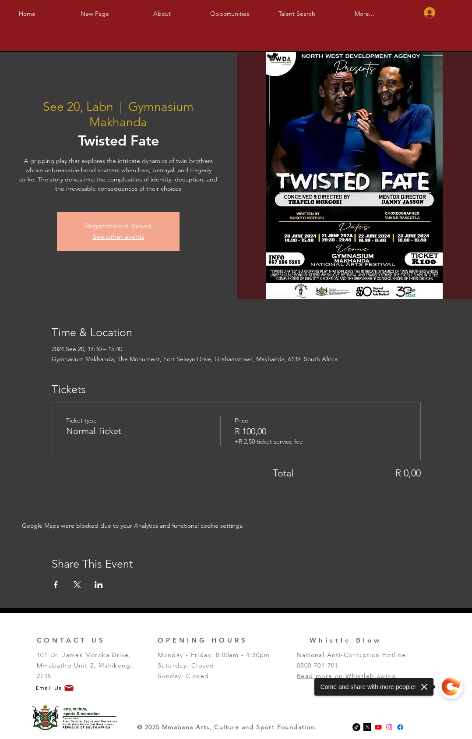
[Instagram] (389, 727)
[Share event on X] (77, 584)
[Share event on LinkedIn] (99, 584)
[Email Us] (55, 688)
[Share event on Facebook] (56, 584)
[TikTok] (356, 727)
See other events (118, 236)
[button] (162, 10)
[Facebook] (400, 727)
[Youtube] (378, 727)
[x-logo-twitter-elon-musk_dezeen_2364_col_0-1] (367, 727)
